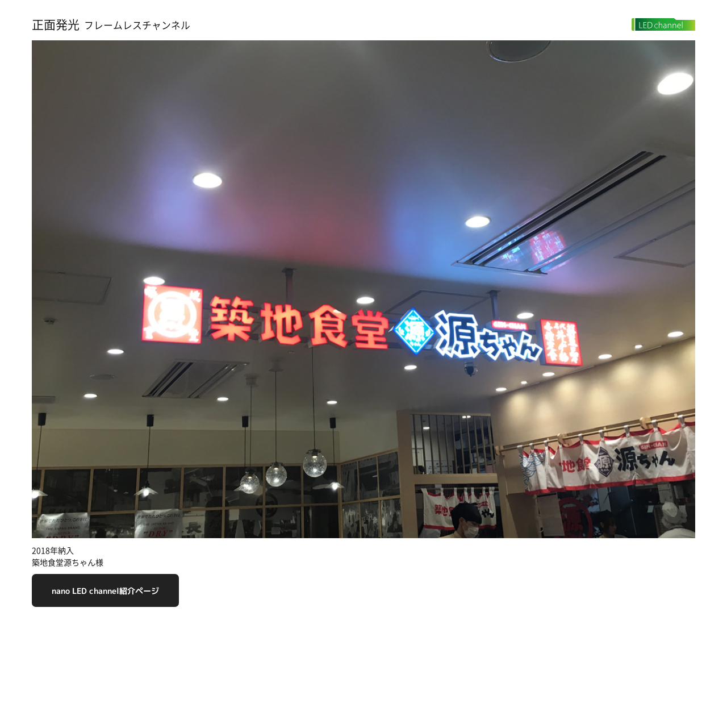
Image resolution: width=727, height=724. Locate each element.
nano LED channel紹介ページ (105, 590)
